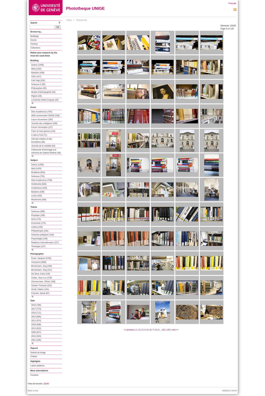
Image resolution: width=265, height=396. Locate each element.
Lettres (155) (37, 227)
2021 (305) (36, 340)
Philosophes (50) (38, 88)
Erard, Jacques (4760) (41, 258)
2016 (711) (36, 313)
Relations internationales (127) (45, 242)
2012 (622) (36, 328)
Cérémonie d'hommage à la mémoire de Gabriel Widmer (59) (46, 151)
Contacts (34, 375)
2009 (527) (36, 332)
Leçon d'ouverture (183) (42, 119)
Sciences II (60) (38, 84)
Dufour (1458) (37, 65)
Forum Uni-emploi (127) (42, 127)
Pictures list (81, 20)
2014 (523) (36, 336)
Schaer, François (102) (41, 285)
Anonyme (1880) (38, 262)
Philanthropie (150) (39, 231)
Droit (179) (36, 219)
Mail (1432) (36, 69)
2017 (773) (36, 309)
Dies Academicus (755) (41, 112)
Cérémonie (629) (38, 184)
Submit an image (38, 352)
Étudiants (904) (38, 172)
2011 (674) (36, 320)
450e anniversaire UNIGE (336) (45, 115)
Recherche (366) (38, 199)
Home (69, 20)
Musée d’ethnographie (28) (43, 92)
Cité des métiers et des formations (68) (41, 140)
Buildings (34, 36)
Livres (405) (36, 196)
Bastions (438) (37, 72)
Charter (33, 356)
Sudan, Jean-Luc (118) (41, 278)
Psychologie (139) (39, 238)
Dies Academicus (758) (41, 180)
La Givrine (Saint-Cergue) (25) (44, 100)
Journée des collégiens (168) (44, 123)
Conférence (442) (39, 188)
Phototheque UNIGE (85, 8)
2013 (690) (36, 317)
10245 (46, 383)
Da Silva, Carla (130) (40, 274)
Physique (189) (38, 215)
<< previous (129, 330)
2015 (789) (36, 305)
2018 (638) (36, 324)
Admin (234, 390)
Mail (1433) (36, 168)
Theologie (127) (38, 246)
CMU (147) (36, 76)
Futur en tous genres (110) (43, 131)
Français (232, 3)
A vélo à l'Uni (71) (39, 135)
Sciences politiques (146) (42, 235)
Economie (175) (38, 223)
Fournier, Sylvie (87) (40, 293)
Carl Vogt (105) (38, 80)
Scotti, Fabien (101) (40, 289)
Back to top (33, 390)
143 (168, 330)
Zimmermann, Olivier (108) (43, 281)
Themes (34, 44)
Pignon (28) (36, 96)
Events (33, 40)
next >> (175, 330)
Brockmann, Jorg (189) (41, 266)
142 (163, 330)
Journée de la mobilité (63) (43, 146)
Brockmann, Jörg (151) (41, 270)
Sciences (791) (38, 176)
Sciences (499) (38, 211)
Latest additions (37, 366)
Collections (35, 48)
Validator (226, 390)
